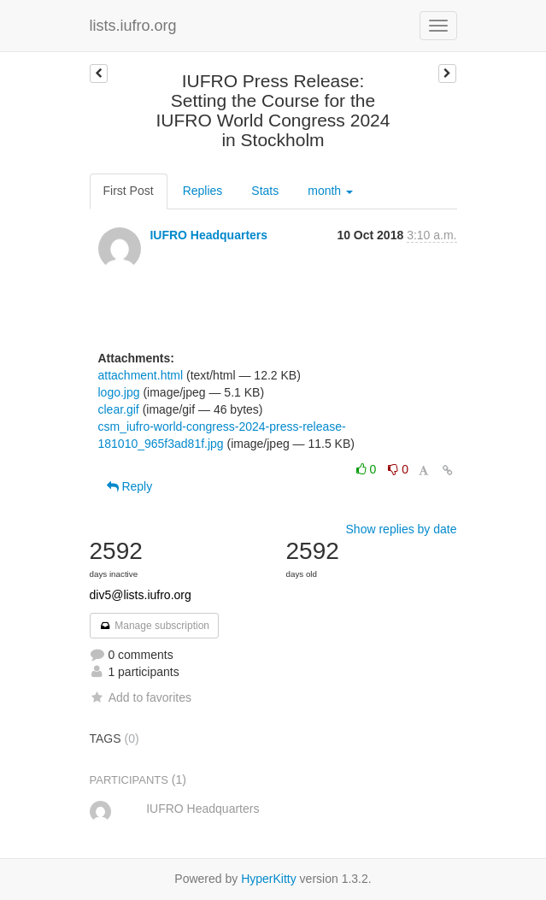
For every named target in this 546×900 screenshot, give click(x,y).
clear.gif (118, 409)
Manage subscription (154, 626)
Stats (265, 190)
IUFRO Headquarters (208, 235)
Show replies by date (401, 529)
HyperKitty (268, 878)
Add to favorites (140, 697)
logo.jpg (119, 392)
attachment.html (141, 375)
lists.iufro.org (133, 25)
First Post (128, 190)
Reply (130, 486)
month (330, 190)
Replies (203, 190)
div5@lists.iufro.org (140, 595)
